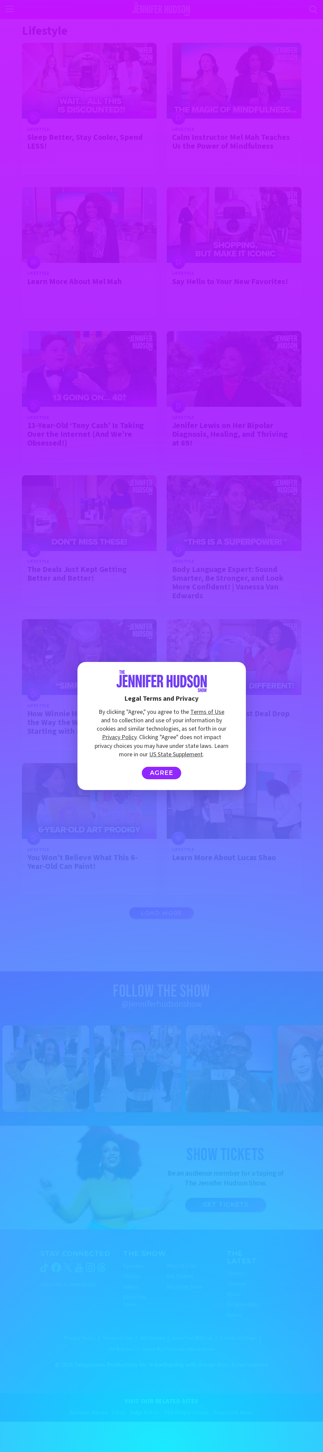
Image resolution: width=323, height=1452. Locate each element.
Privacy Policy (119, 737)
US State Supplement (176, 754)
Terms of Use (207, 712)
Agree (161, 773)
